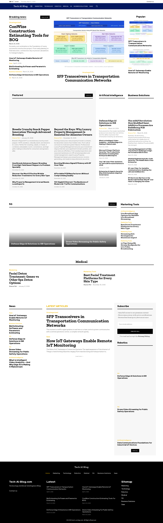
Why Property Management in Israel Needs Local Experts (30, 183)
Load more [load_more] (79, 356)
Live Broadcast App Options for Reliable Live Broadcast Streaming (130, 216)
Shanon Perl (16, 138)
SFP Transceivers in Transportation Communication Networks (88, 78)
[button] (97, 6)
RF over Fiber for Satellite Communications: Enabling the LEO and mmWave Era (139, 170)
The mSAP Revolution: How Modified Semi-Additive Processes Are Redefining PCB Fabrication (140, 125)
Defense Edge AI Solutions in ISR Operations (29, 75)
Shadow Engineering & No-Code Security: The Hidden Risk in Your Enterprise (141, 160)
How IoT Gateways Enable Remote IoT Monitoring (26, 59)
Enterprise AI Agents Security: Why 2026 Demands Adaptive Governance (111, 173)
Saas (10, 63)
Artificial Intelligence (128, 211)
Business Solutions (15, 72)
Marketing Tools (126, 222)
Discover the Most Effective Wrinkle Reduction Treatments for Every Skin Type (31, 175)
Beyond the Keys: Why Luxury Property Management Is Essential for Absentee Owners (73, 132)
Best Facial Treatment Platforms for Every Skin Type (131, 226)
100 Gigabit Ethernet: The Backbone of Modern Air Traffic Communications (71, 183)
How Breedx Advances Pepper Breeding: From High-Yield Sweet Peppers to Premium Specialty (31, 165)
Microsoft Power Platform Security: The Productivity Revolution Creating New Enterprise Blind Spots (109, 152)
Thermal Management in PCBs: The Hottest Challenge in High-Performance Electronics (140, 150)
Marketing (13, 270)
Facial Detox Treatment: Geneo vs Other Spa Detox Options (24, 278)
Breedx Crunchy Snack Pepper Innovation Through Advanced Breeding (31, 132)
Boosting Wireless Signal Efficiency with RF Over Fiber (72, 164)
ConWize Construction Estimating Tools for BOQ (29, 33)
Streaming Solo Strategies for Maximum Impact (129, 236)
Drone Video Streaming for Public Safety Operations (19, 351)
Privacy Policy (144, 336)
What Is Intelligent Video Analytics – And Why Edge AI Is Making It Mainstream (110, 142)
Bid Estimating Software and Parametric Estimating (27, 67)
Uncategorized (15, 22)
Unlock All (135, 331)
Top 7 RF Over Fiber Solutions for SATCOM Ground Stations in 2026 (111, 163)
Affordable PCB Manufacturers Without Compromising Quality (71, 175)
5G (10, 78)
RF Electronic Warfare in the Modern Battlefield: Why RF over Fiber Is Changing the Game (141, 179)
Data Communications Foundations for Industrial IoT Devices (134, 444)
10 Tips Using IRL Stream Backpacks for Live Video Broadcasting (130, 246)
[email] (135, 324)
